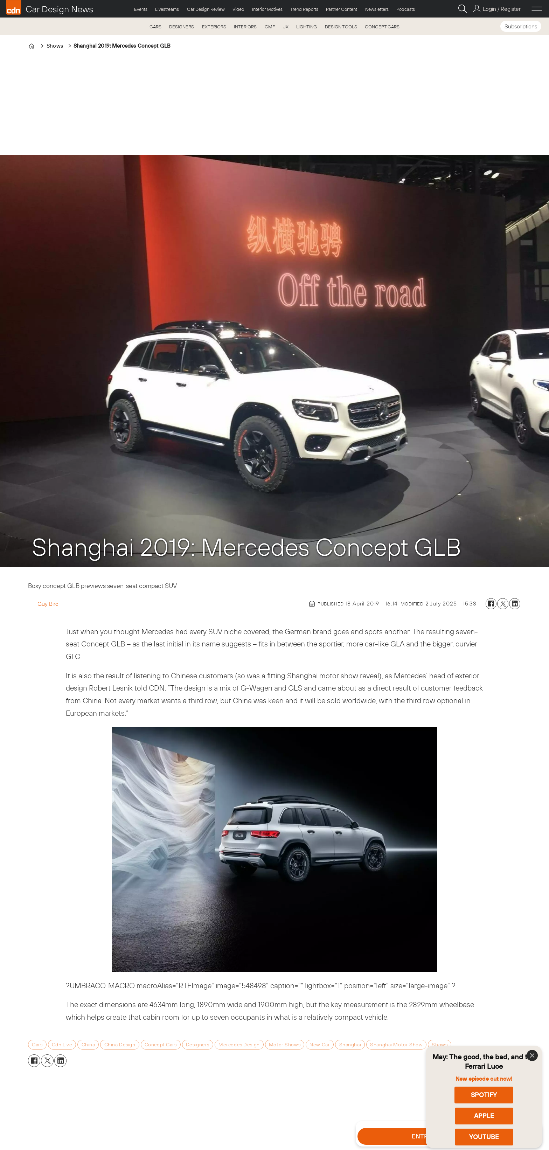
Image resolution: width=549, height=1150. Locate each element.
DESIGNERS (181, 26)
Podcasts (405, 9)
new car (320, 1044)
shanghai (350, 1044)
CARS (155, 26)
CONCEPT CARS (382, 26)
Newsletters (377, 9)
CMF (270, 26)
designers (197, 1044)
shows (439, 1044)
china (88, 1044)
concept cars (161, 1044)
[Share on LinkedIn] (514, 603)
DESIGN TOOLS (341, 26)
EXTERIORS (214, 26)
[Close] (532, 1055)
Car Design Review (206, 9)
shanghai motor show (396, 1044)
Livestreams (167, 9)
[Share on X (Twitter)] (502, 603)
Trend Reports (304, 9)
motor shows (284, 1044)
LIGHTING (306, 26)
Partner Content (341, 9)
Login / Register (502, 8)
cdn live (62, 1044)
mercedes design (239, 1044)
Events (140, 9)
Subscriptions (521, 26)
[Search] (463, 9)
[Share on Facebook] (491, 603)
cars (37, 1044)
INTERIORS (245, 26)
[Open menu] (536, 8)
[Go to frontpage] (49, 7)
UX (286, 26)
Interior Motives (267, 9)
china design (119, 1044)
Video (238, 9)
